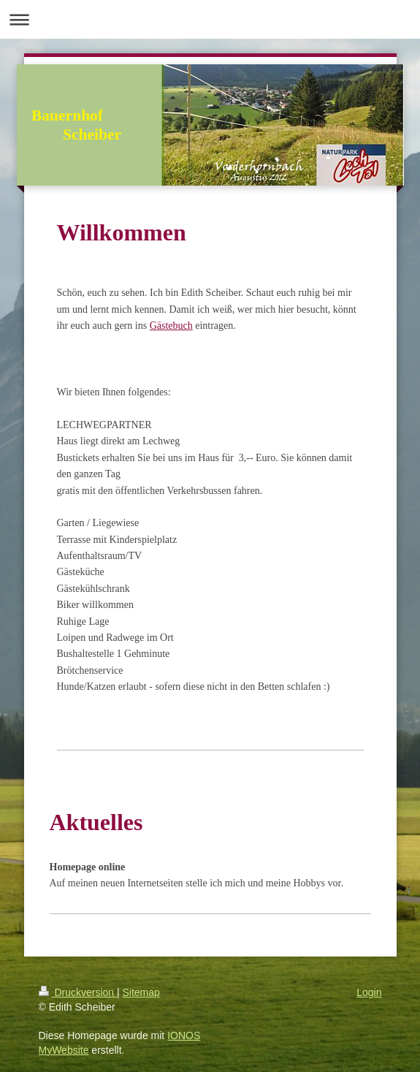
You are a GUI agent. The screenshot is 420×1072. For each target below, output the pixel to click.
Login (368, 992)
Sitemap (141, 992)
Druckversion (78, 992)
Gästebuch (171, 325)
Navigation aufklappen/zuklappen (210, 19)
